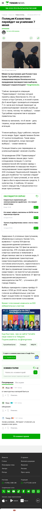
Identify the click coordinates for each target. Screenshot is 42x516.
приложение (16, 497)
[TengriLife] (29, 512)
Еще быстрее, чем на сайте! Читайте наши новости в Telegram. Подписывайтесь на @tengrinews (18, 337)
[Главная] (15, 3)
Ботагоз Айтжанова (13, 31)
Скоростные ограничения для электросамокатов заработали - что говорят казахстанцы (20, 202)
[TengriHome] (12, 512)
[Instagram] (33, 491)
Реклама (24, 468)
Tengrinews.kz (32, 85)
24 (36, 228)
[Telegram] (28, 491)
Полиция (23, 344)
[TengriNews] (4, 512)
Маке (7, 403)
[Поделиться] (38, 38)
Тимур (7, 418)
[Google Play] (11, 501)
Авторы (4, 468)
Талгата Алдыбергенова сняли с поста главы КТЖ (21, 224)
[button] (37, 512)
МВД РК (33, 344)
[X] (4, 491)
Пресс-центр (25, 472)
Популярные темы (8, 465)
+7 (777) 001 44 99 (29, 483)
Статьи (4, 461)
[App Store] (3, 501)
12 (36, 207)
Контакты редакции (28, 461)
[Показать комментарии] (31, 38)
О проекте (24, 457)
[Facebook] (23, 491)
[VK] (9, 491)
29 (36, 218)
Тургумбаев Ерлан (9, 344)
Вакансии (24, 465)
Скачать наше (7, 497)
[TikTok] (18, 491)
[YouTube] (14, 491)
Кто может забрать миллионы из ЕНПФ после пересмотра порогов (21, 213)
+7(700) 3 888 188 (10, 483)
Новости (5, 457)
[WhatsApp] (38, 491)
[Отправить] (35, 372)
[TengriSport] (21, 512)
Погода (4, 472)
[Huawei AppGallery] (22, 501)
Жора (7, 388)
